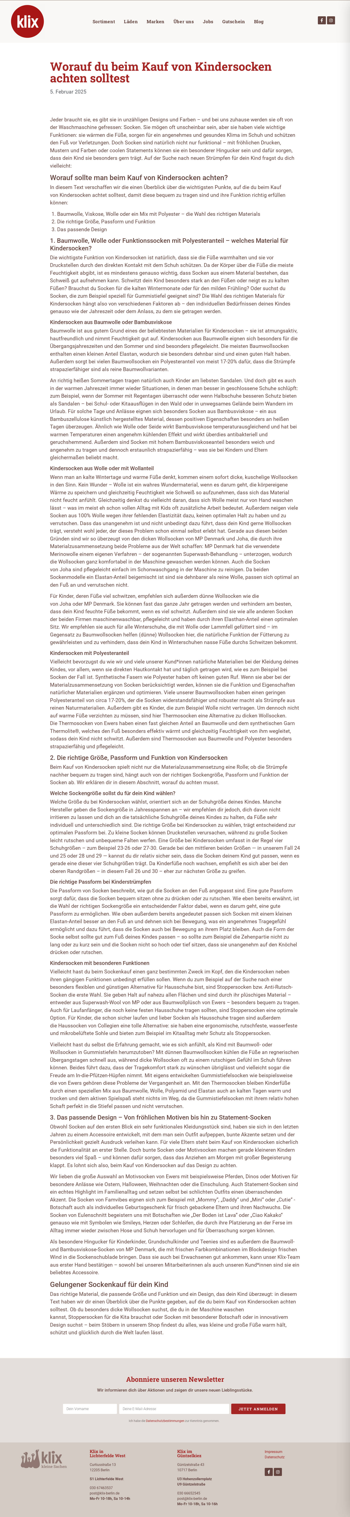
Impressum (273, 1452)
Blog (259, 21)
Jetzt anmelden (258, 1409)
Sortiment (104, 21)
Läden (131, 21)
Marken (156, 21)
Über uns (183, 21)
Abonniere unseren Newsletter (175, 1379)
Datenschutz (275, 1457)
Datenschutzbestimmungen (165, 1421)
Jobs (208, 21)
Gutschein (233, 21)
